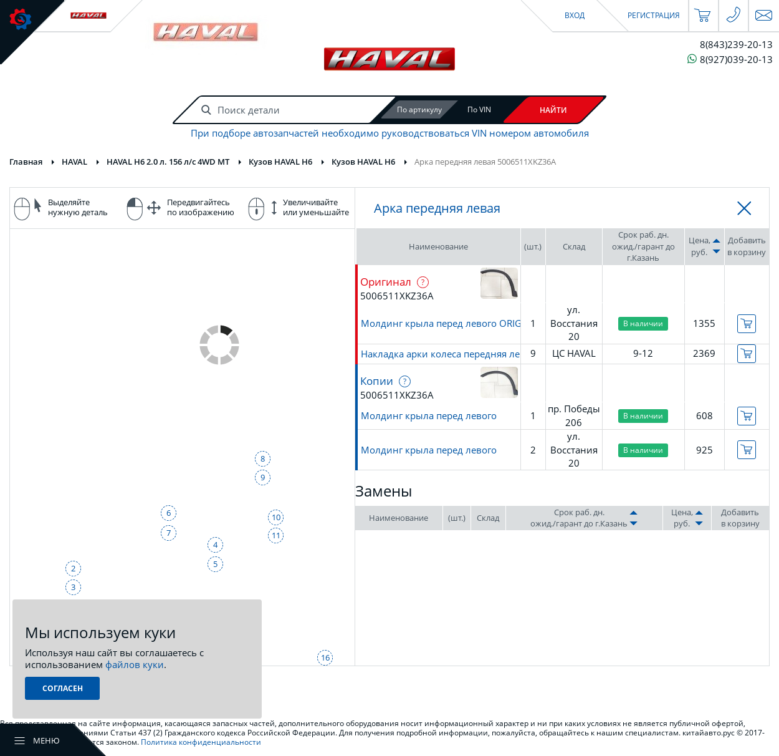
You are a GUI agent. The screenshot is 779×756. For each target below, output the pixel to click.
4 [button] (215, 544)
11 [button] (276, 535)
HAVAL (74, 161)
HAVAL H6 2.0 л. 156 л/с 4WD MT (168, 161)
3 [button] (73, 587)
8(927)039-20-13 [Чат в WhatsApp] (730, 58)
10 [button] (276, 517)
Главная (25, 161)
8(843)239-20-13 (736, 45)
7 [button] (168, 532)
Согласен (62, 688)
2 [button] (73, 568)
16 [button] (325, 657)
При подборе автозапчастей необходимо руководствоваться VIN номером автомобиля (390, 133)
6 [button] (168, 512)
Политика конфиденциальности (201, 742)
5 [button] (215, 563)
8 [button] (262, 458)
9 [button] (262, 477)
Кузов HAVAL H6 (280, 161)
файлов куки (134, 664)
